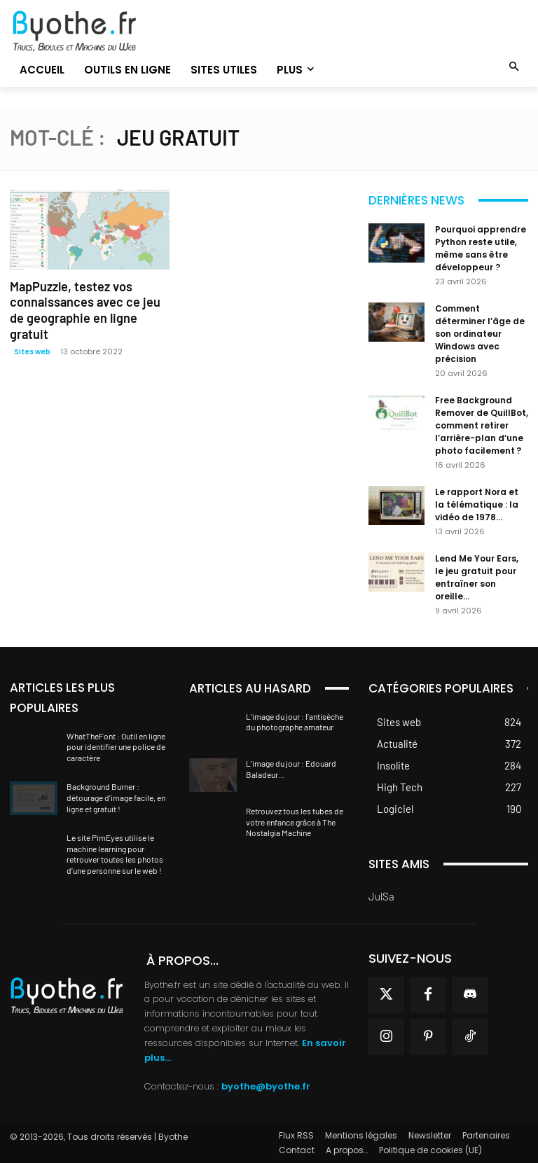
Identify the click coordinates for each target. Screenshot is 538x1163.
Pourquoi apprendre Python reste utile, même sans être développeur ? (480, 248)
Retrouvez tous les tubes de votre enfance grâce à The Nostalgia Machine (294, 821)
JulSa (381, 896)
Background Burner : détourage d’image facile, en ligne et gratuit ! (116, 797)
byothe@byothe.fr (265, 1086)
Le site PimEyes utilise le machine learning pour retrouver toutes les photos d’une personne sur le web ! (115, 854)
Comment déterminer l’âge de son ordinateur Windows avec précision (480, 333)
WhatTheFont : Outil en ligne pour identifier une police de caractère (116, 746)
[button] (514, 67)
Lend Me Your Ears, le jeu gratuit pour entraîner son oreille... (476, 577)
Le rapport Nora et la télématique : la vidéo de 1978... (476, 504)
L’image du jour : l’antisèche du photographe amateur (294, 721)
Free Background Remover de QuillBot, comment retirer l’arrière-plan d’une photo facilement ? (481, 425)
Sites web (32, 334)
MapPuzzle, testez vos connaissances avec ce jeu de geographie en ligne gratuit (85, 301)
